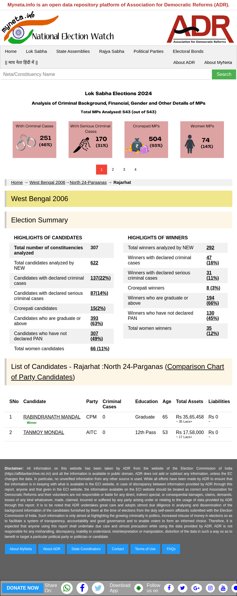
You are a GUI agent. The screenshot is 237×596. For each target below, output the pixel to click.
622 (94, 262)
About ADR (184, 62)
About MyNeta (218, 62)
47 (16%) (212, 260)
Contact (118, 549)
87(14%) (99, 293)
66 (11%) (99, 348)
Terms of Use (145, 549)
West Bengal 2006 (47, 182)
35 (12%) (212, 331)
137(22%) (100, 278)
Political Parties (149, 51)
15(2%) (98, 308)
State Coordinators (86, 549)
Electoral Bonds (188, 51)
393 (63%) (96, 321)
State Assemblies (73, 51)
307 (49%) (96, 336)
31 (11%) (212, 275)
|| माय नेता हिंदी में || (21, 62)
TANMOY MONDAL (43, 432)
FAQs (171, 549)
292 (210, 247)
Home (11, 51)
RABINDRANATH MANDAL (52, 416)
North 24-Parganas (88, 182)
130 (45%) (212, 316)
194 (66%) (212, 300)
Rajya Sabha (111, 51)
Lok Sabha (36, 51)
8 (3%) (213, 287)
